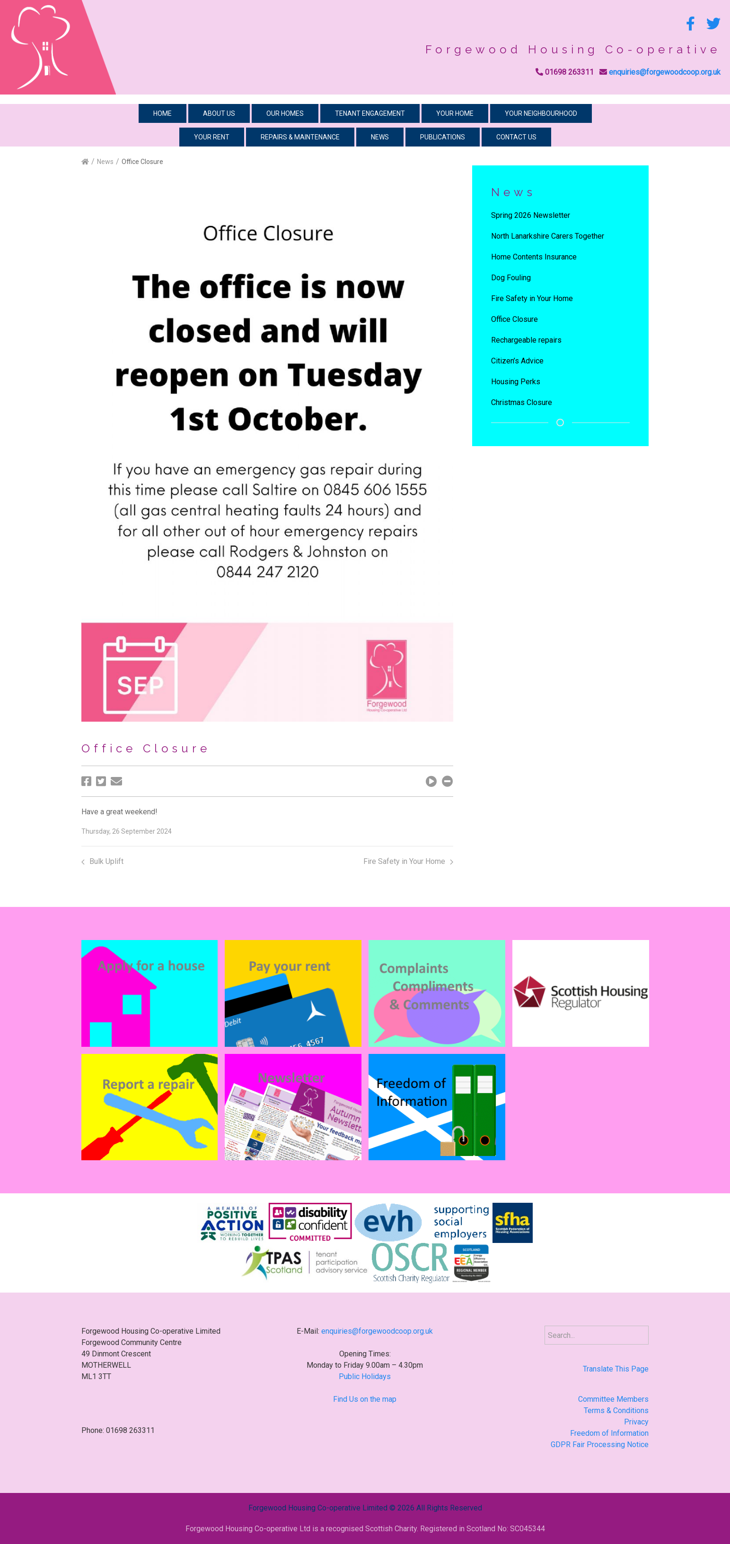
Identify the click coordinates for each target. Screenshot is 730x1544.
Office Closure (514, 319)
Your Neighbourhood (541, 113)
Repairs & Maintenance (300, 137)
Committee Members (613, 1399)
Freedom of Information (609, 1433)
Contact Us (516, 137)
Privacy (636, 1421)
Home (162, 113)
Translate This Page (616, 1368)
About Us (219, 113)
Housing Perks (515, 381)
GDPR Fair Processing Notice (600, 1444)
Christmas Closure (521, 402)
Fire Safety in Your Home (408, 861)
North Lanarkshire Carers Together (547, 236)
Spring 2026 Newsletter (530, 215)
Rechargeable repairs (526, 340)
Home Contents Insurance (534, 256)
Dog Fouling (511, 277)
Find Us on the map (364, 1399)
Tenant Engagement (370, 113)
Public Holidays (365, 1376)
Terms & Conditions (616, 1410)
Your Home (455, 113)
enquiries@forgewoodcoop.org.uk (665, 72)
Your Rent (211, 137)
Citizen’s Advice (517, 360)
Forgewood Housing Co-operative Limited (317, 1507)
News (380, 137)
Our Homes (285, 113)
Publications (442, 137)
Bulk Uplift (102, 861)
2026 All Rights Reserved (439, 1507)
